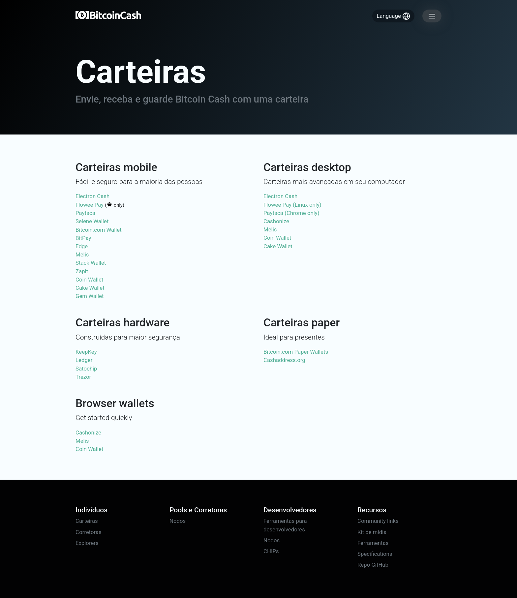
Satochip (86, 368)
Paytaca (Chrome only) (291, 213)
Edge (82, 246)
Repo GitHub (372, 564)
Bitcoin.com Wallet (99, 229)
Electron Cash (92, 196)
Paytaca (85, 213)
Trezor (83, 377)
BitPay (83, 238)
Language (393, 16)
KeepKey (86, 351)
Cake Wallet (90, 287)
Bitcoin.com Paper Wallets (295, 351)
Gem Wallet (90, 296)
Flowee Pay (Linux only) (292, 204)
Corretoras (89, 532)
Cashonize (276, 221)
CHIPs (271, 551)
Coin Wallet (89, 279)
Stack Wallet (91, 262)
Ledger (84, 360)
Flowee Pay (90, 204)
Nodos (177, 521)
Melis (82, 254)
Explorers (87, 543)
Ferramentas (372, 543)
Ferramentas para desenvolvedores (285, 525)
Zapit (82, 271)
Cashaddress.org (284, 360)
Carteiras (87, 521)
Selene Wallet (92, 221)
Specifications (374, 554)
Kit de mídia (371, 532)
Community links (378, 521)
